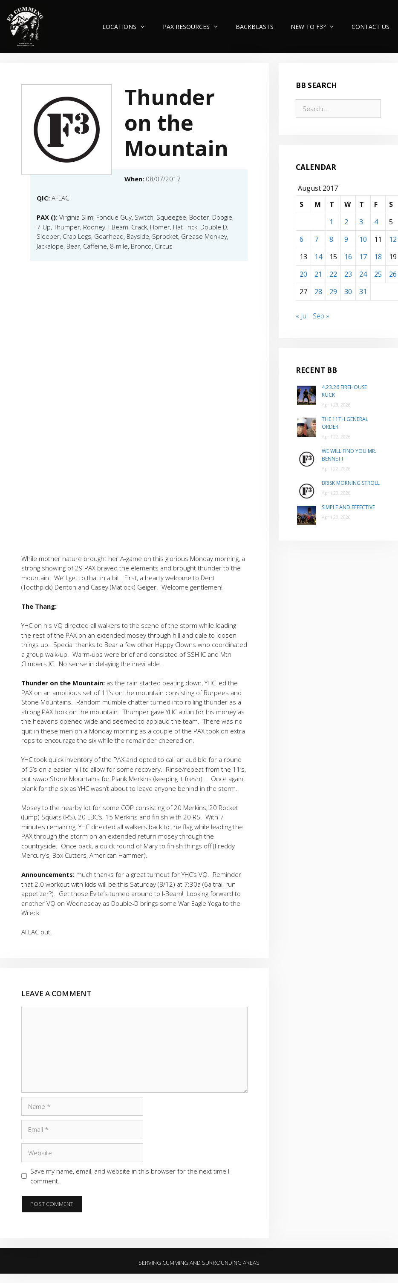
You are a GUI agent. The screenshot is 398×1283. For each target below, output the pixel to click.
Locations (128, 26)
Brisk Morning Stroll (351, 483)
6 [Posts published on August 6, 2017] (301, 239)
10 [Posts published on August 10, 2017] (363, 239)
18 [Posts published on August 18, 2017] (378, 256)
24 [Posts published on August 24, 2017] (363, 274)
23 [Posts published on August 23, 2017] (348, 274)
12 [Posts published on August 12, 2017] (393, 239)
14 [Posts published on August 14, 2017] (318, 256)
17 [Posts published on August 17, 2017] (363, 256)
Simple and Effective (348, 507)
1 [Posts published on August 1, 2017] (331, 221)
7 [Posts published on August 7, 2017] (316, 239)
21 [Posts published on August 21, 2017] (318, 274)
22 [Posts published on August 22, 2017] (333, 274)
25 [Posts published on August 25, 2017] (378, 274)
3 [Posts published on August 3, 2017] (361, 221)
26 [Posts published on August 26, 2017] (393, 274)
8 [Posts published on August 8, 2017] (331, 239)
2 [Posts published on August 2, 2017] (346, 221)
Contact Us (370, 27)
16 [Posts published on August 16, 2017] (348, 256)
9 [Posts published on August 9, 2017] (346, 239)
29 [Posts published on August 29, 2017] (333, 291)
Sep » (321, 316)
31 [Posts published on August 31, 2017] (363, 291)
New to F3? (317, 26)
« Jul (302, 316)
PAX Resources (195, 26)
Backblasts (255, 27)
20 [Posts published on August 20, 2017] (303, 274)
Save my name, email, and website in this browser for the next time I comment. (129, 1176)
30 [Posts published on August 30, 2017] (348, 291)
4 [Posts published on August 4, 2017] (376, 221)
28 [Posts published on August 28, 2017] (318, 291)
